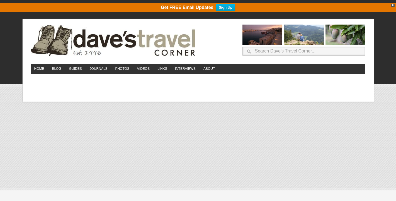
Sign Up (225, 8)
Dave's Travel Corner (114, 41)
